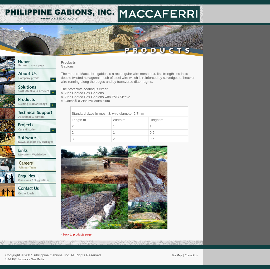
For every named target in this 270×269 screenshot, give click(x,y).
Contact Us (191, 255)
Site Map (176, 255)
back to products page (77, 234)
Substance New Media (31, 259)
